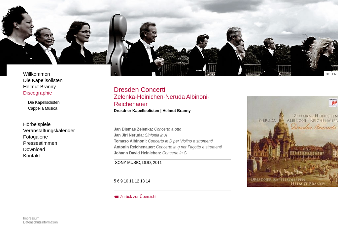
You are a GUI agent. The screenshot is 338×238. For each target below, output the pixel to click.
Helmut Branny (39, 86)
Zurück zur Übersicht (135, 196)
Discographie (37, 93)
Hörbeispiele (37, 124)
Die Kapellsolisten (42, 80)
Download (34, 149)
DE (328, 74)
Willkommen (36, 74)
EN (334, 74)
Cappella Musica (42, 108)
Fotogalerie (35, 136)
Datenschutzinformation (40, 222)
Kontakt (31, 155)
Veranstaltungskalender (49, 130)
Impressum (31, 218)
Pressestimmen (40, 143)
